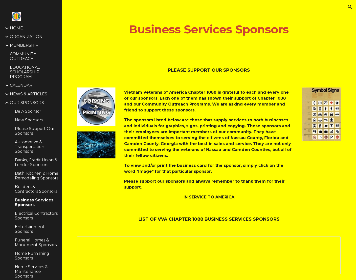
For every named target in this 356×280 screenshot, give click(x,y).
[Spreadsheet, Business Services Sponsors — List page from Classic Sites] (209, 255)
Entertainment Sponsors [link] (29, 229)
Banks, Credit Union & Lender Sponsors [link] (36, 162)
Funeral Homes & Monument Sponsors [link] (36, 242)
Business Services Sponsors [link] (34, 202)
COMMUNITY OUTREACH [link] (23, 56)
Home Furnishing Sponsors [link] (32, 255)
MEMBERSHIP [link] (24, 45)
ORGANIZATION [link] (26, 36)
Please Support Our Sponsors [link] (35, 131)
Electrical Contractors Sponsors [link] (36, 215)
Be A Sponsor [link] (28, 111)
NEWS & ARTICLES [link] (28, 94)
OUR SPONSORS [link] (27, 102)
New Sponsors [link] (29, 120)
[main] (209, 29)
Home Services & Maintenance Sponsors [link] (31, 271)
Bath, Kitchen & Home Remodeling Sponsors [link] (36, 175)
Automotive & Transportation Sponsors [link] (29, 147)
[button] (350, 7)
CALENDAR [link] (21, 85)
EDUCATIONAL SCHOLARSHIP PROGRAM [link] (25, 72)
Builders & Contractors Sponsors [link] (36, 189)
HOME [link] (16, 28)
